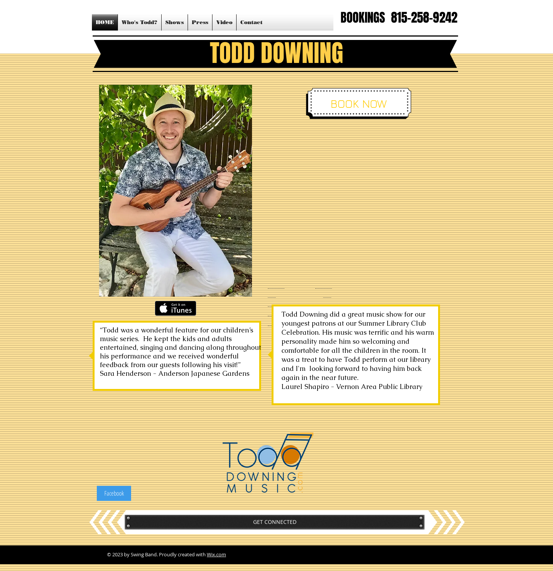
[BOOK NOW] (359, 103)
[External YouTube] (353, 204)
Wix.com (216, 554)
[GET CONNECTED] (275, 522)
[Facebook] (114, 493)
